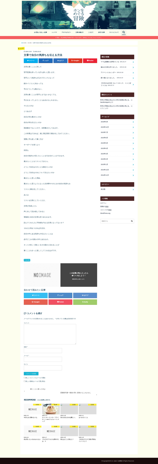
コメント (26, 323)
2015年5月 (104, 143)
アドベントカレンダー (112, 72)
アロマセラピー (66, 32)
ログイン (103, 203)
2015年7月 (104, 132)
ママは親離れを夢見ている (113, 62)
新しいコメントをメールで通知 (35, 378)
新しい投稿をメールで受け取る (35, 381)
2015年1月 (104, 164)
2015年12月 (105, 127)
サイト (26, 364)
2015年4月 (104, 148)
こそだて (90, 32)
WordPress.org (105, 213)
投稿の (104, 206)
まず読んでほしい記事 (40, 32)
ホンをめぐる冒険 (116, 461)
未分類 (28, 260)
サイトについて (114, 32)
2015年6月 (104, 137)
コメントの (105, 210)
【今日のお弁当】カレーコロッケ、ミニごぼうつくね (116, 84)
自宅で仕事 (101, 32)
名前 (26, 347)
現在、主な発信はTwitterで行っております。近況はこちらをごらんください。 (80, 37)
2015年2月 (104, 159)
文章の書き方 (79, 32)
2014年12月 (105, 170)
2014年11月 (105, 175)
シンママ (54, 32)
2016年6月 (104, 122)
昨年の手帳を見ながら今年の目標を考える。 (115, 100)
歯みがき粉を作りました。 (114, 67)
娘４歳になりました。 (112, 78)
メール (26, 355)
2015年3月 (104, 154)
